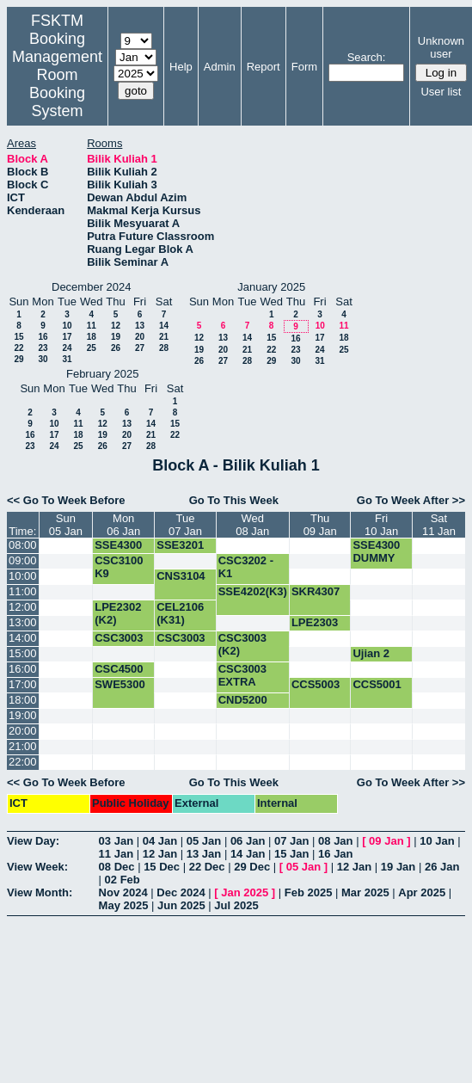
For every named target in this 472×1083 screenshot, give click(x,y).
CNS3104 (180, 575)
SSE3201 (180, 544)
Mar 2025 (365, 892)
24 (66, 348)
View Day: (33, 840)
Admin (220, 66)
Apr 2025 (421, 892)
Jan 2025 (244, 892)
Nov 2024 (123, 892)
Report (263, 66)
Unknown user (441, 47)
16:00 (23, 668)
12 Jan (160, 853)
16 (42, 337)
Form (304, 66)
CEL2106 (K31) (180, 613)
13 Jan (204, 853)
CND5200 (242, 699)
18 (91, 337)
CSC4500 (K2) (119, 675)
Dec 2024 (180, 892)
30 (42, 359)
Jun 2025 (181, 905)
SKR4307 (315, 591)
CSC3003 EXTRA (180, 644)
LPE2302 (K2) (118, 613)
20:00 (23, 730)
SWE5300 (120, 684)
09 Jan (386, 840)
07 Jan (291, 840)
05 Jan (204, 840)
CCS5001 (376, 684)
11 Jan (116, 853)
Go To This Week (234, 500)
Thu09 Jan (320, 525)
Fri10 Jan (381, 525)
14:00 (23, 637)
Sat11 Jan (439, 525)
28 (164, 348)
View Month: (39, 892)
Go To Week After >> (411, 500)
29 (18, 359)
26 (115, 348)
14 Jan (247, 853)
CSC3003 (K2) (119, 644)
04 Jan (160, 840)
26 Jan (442, 866)
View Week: (37, 866)
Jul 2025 (236, 905)
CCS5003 (315, 684)
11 (91, 325)
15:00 (23, 653)
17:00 (23, 684)
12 (115, 325)
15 (18, 337)
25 (91, 348)
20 (139, 337)
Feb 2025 (309, 892)
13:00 (23, 622)
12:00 (23, 606)
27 (139, 348)
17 (66, 337)
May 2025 (124, 905)
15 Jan (291, 853)
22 (18, 348)
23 (42, 348)
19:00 (23, 715)
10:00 (23, 575)
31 (66, 359)
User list (440, 91)
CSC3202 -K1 (245, 567)
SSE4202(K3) (252, 591)
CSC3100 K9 (119, 567)
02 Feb (122, 879)
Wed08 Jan (252, 525)
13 (139, 325)
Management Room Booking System (57, 84)
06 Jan (247, 840)
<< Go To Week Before (66, 500)
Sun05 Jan (66, 525)
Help (181, 66)
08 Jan (335, 840)
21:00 (23, 746)
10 (66, 325)
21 (164, 337)
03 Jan (116, 840)
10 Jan (437, 840)
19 (115, 337)
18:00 (23, 699)
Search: (366, 57)
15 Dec (162, 866)
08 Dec (117, 866)
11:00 (23, 591)
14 (164, 325)
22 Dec (207, 866)
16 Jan (335, 853)
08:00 (23, 544)
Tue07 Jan (185, 525)
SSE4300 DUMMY (118, 551)
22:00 (23, 761)
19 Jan (398, 866)
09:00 (23, 560)
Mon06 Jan (123, 525)
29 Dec (252, 866)
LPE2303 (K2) (314, 629)
